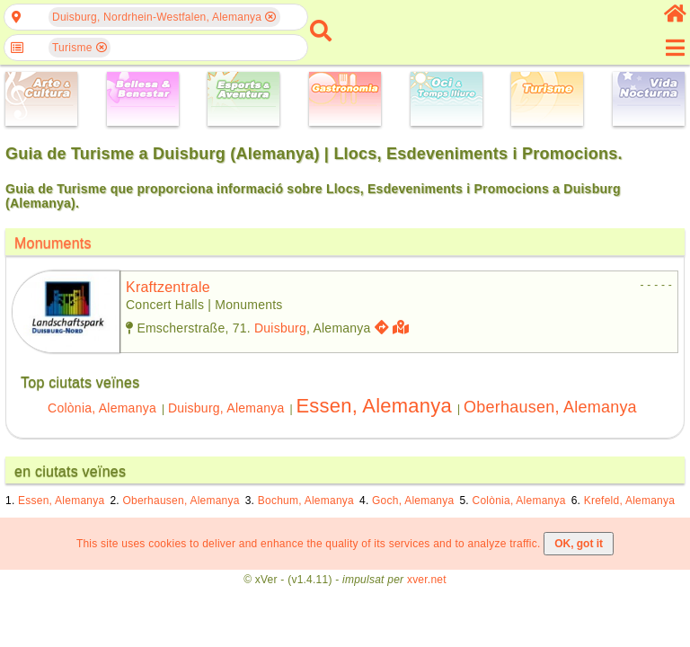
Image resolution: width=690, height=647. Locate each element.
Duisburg (280, 328)
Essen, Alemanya (374, 405)
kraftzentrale (168, 287)
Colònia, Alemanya (102, 408)
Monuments (53, 243)
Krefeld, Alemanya (629, 500)
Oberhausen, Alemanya (550, 407)
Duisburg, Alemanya (226, 408)
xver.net (427, 579)
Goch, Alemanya (413, 500)
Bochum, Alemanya (306, 500)
